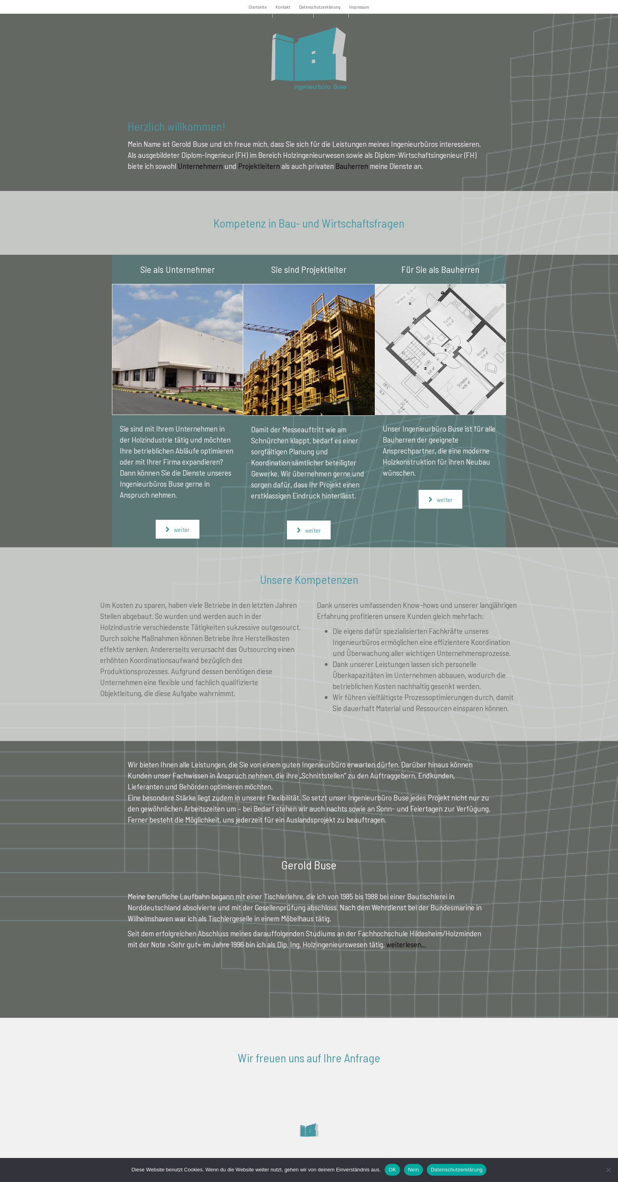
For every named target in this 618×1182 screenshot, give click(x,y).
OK (392, 1170)
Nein (413, 1170)
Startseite (258, 6)
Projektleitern (259, 165)
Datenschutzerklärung (320, 6)
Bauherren (351, 165)
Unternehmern (200, 165)
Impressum (359, 6)
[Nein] (608, 1170)
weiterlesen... (406, 944)
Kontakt (282, 6)
